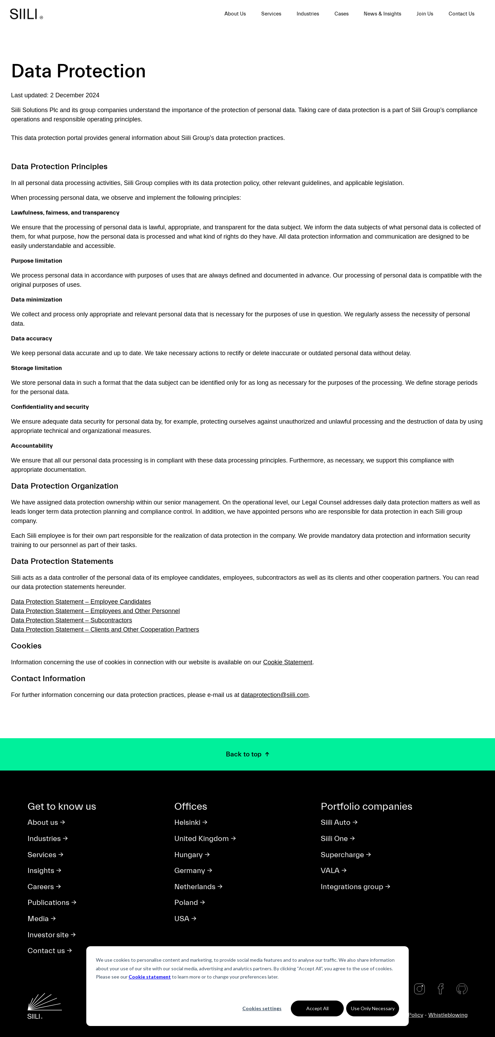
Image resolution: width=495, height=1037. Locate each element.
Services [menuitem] (271, 14)
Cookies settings (262, 1008)
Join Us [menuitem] (425, 14)
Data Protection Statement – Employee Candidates (81, 601)
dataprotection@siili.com (274, 694)
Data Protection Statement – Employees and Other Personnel (95, 611)
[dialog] (247, 986)
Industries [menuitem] (308, 14)
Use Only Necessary (373, 1008)
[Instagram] (419, 988)
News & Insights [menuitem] (382, 14)
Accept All (317, 1008)
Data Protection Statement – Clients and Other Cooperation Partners (105, 629)
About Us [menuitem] (235, 14)
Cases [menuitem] (341, 14)
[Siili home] (29, 14)
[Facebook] (440, 988)
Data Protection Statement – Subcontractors (71, 620)
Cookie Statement (287, 662)
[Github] (462, 988)
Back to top (244, 754)
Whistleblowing (448, 1015)
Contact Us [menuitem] (461, 14)
